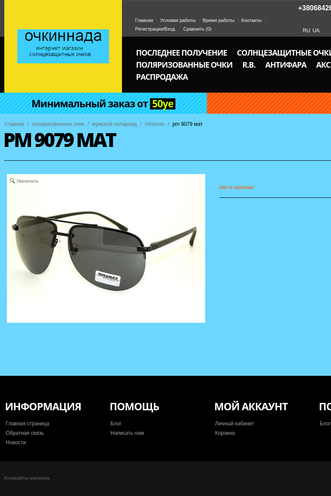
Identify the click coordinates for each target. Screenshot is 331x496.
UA (316, 31)
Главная (144, 20)
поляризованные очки (58, 124)
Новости (16, 443)
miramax (155, 124)
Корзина (225, 433)
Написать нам (127, 433)
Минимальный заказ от (103, 103)
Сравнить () (197, 28)
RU (306, 31)
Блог (116, 424)
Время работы (218, 20)
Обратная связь (25, 433)
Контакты (251, 20)
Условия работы (178, 20)
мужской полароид (114, 124)
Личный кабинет (234, 424)
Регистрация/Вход (155, 28)
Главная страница (28, 424)
